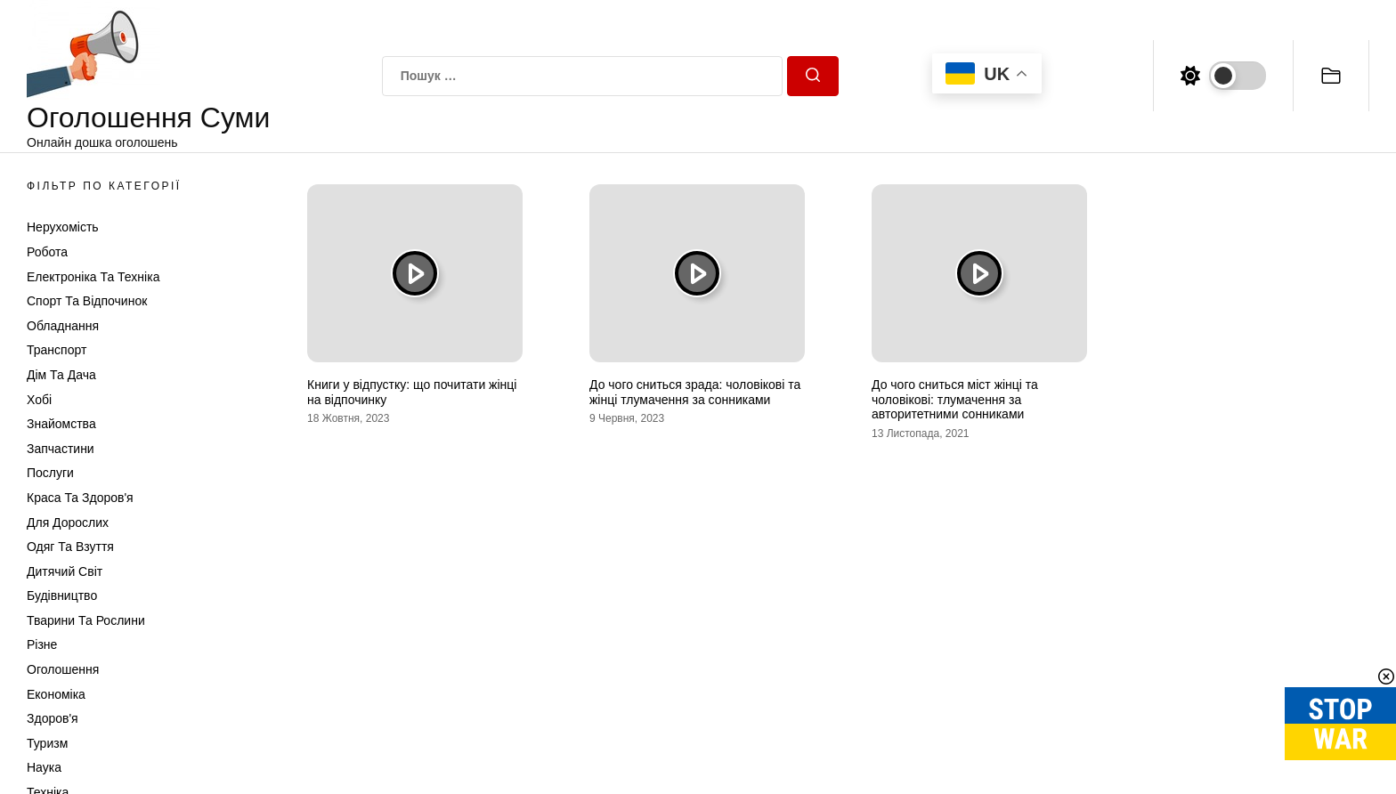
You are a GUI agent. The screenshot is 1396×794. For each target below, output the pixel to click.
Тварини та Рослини (86, 620)
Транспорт (56, 350)
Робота (47, 252)
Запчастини (60, 449)
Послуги (50, 473)
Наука (44, 767)
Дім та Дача (61, 375)
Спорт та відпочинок (87, 301)
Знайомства (61, 424)
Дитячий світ (64, 571)
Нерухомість (63, 227)
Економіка (56, 694)
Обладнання (63, 326)
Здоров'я (52, 718)
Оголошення (63, 669)
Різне (42, 644)
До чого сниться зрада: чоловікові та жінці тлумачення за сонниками (694, 392)
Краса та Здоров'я (80, 497)
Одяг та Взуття (70, 546)
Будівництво (62, 595)
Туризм (47, 743)
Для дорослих (68, 522)
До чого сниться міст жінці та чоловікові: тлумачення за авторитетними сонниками (955, 399)
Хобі (39, 400)
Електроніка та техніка (93, 277)
